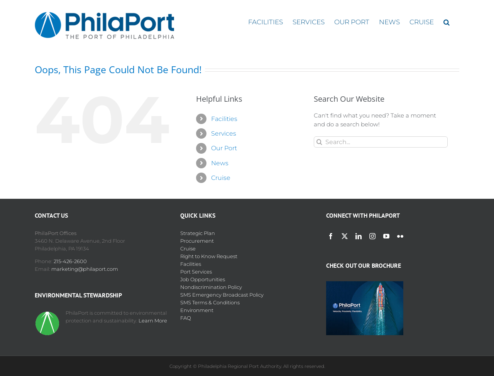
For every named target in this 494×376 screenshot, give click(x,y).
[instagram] (372, 236)
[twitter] (345, 236)
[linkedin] (358, 236)
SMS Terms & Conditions (210, 302)
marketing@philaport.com (84, 269)
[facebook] (331, 236)
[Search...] (381, 142)
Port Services (196, 272)
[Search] (319, 142)
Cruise (220, 177)
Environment (196, 310)
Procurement (197, 241)
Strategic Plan (197, 233)
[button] (446, 22)
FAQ (185, 318)
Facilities (224, 119)
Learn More (153, 320)
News (219, 163)
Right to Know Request (208, 256)
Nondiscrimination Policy (211, 287)
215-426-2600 (70, 261)
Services (223, 133)
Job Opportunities (202, 279)
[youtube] (386, 236)
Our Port (224, 148)
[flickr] (400, 236)
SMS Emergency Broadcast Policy (222, 295)
